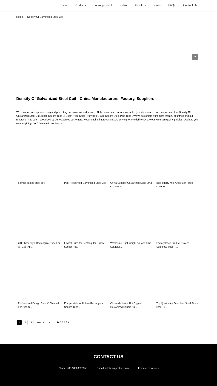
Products (80, 5)
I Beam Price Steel (74, 115)
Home (19, 16)
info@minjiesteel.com (117, 368)
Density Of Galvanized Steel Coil (45, 16)
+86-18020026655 (77, 368)
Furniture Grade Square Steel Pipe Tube (109, 115)
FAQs (171, 5)
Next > (40, 322)
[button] (195, 57)
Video (123, 5)
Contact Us (190, 5)
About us (140, 5)
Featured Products (148, 368)
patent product (103, 5)
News (157, 5)
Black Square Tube (51, 115)
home (63, 5)
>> (49, 322)
